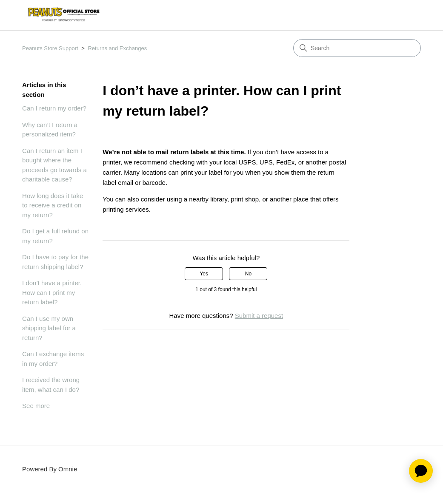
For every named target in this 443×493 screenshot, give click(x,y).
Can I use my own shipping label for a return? (49, 328)
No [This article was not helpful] (248, 274)
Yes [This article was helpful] (204, 274)
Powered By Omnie (49, 469)
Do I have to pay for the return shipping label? (55, 261)
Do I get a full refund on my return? (55, 235)
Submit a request (259, 315)
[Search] (357, 48)
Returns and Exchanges (117, 48)
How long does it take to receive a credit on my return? (52, 205)
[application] (421, 471)
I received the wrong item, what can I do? (51, 384)
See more (36, 405)
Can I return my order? (54, 108)
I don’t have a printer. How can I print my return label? (52, 292)
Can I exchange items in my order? (53, 358)
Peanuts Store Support (50, 48)
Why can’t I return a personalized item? (49, 129)
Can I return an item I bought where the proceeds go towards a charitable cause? (54, 165)
